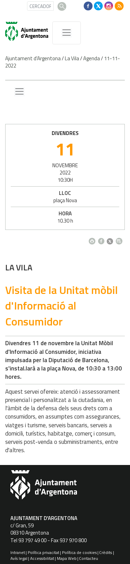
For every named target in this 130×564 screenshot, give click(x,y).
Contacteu (88, 558)
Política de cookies (79, 552)
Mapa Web (67, 558)
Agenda (91, 58)
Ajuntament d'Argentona (33, 58)
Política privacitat (43, 552)
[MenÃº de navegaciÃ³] (66, 32)
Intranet (17, 552)
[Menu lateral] (19, 91)
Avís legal (18, 558)
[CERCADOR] (40, 6)
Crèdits (105, 552)
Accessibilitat (42, 558)
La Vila (72, 58)
